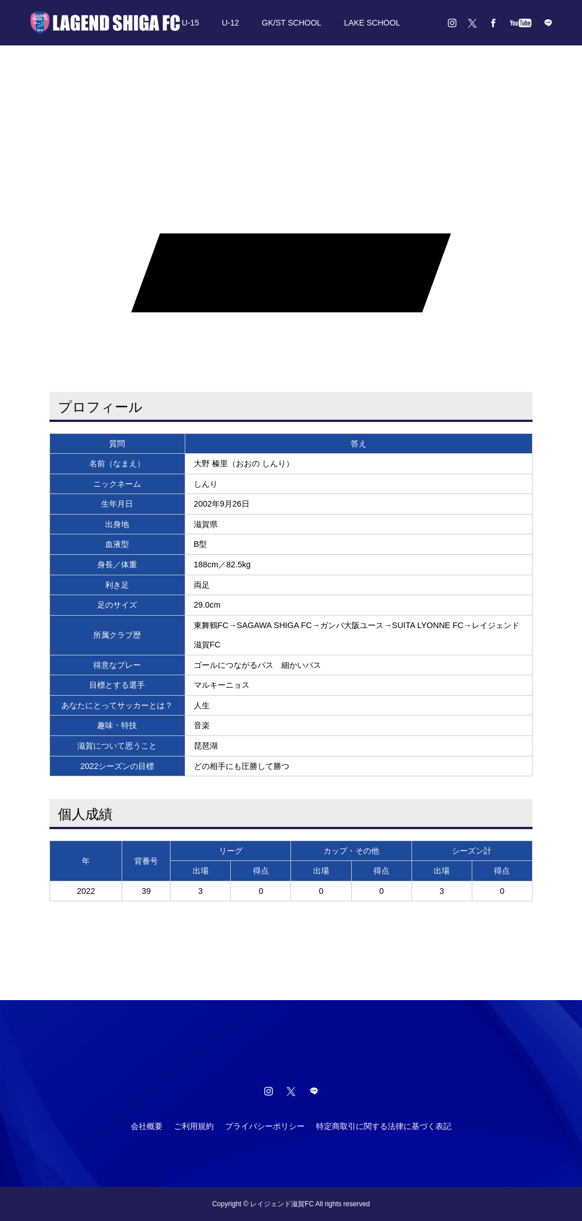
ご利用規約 (194, 1126)
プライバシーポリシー (265, 1126)
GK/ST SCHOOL (292, 22)
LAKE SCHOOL (372, 22)
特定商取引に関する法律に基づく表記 (383, 1126)
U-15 (190, 22)
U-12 (230, 22)
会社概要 (147, 1126)
